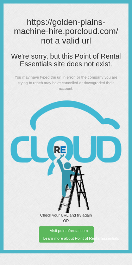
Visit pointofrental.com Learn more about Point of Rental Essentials (68, 234)
